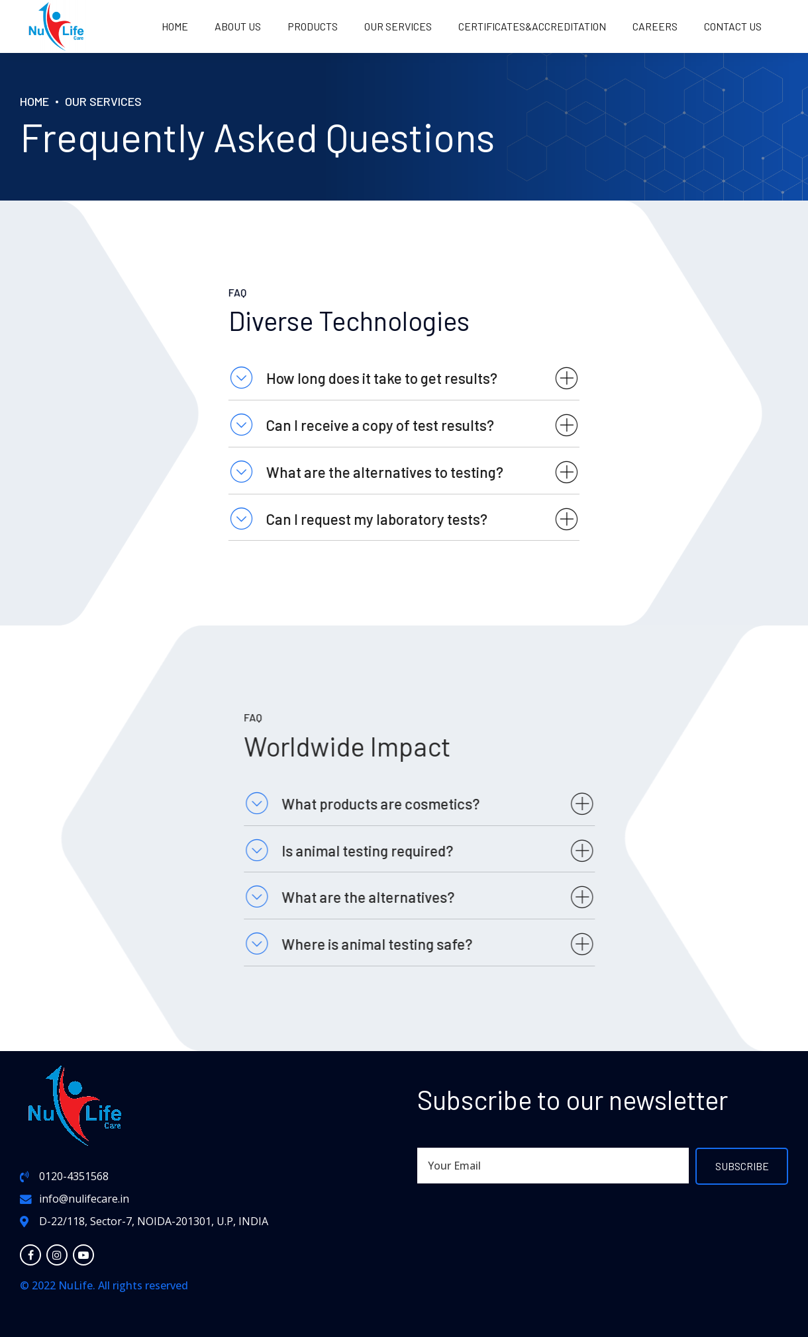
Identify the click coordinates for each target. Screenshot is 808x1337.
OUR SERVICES (398, 26)
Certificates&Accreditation (532, 26)
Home (175, 26)
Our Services (103, 101)
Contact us (733, 26)
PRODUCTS (312, 26)
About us (238, 26)
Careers (655, 26)
